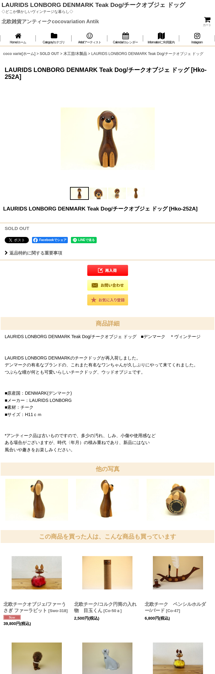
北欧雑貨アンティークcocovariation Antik (50, 21)
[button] (79, 193)
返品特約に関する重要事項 (33, 252)
